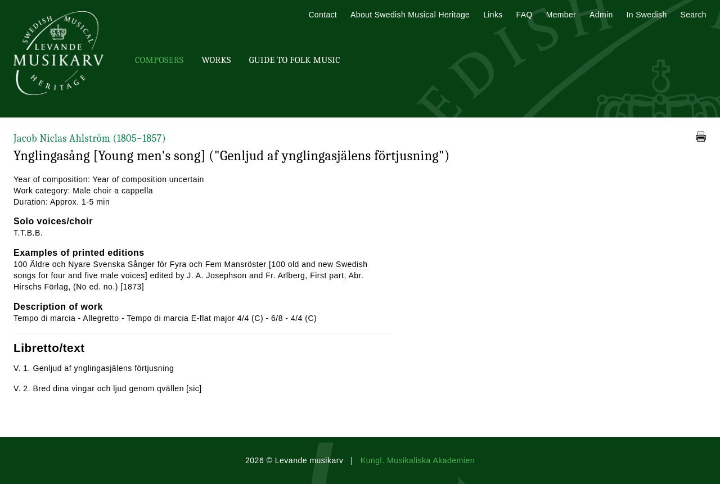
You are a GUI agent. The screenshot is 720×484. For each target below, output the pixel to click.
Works (216, 60)
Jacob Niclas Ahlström (90, 138)
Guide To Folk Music (294, 60)
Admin (601, 14)
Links (492, 14)
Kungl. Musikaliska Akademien (418, 460)
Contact (322, 14)
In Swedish (647, 14)
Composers (159, 60)
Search (693, 14)
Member (561, 14)
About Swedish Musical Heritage (410, 14)
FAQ (524, 14)
